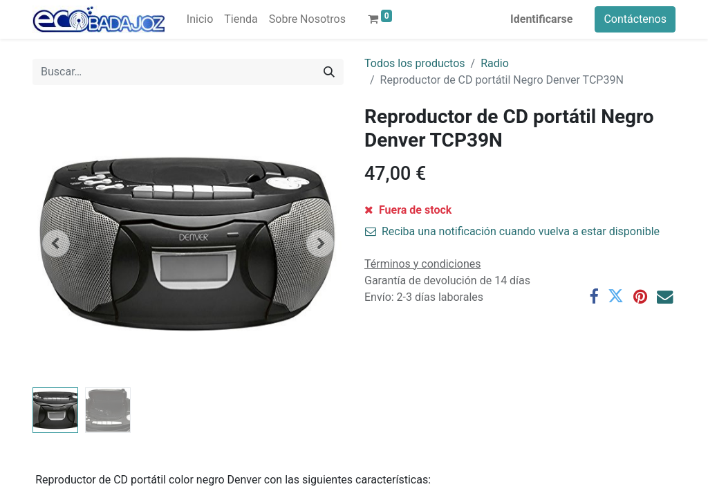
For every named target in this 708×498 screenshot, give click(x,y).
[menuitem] (199, 19)
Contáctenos (635, 19)
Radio (495, 63)
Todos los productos (414, 63)
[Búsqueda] (329, 72)
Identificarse (541, 19)
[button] (56, 243)
